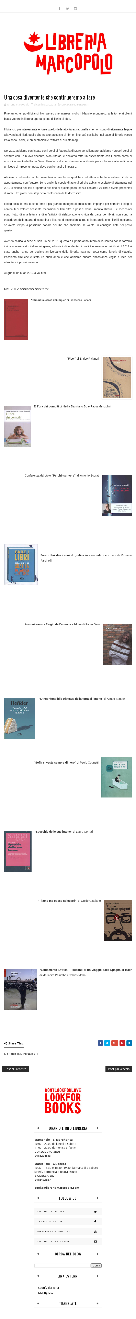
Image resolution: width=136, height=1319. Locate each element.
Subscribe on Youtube (68, 1231)
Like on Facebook (68, 1221)
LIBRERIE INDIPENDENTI (75, 104)
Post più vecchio (119, 1069)
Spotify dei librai (48, 1288)
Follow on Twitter (68, 1211)
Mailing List (45, 1292)
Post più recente (15, 1069)
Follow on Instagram (68, 1241)
